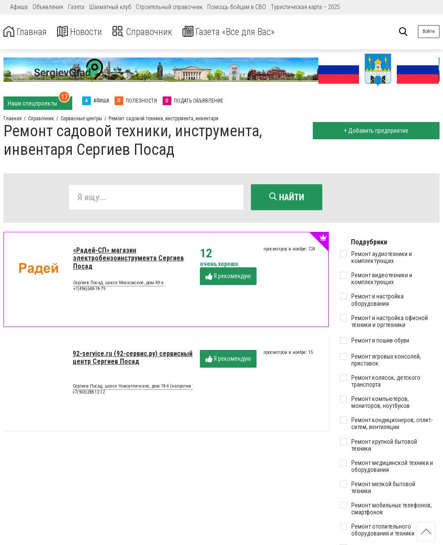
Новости (85, 32)
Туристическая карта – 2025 (305, 6)
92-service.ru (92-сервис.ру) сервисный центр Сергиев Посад (133, 359)
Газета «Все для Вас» (246, 32)
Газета (76, 6)
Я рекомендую (228, 278)
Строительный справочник (169, 6)
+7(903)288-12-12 (89, 393)
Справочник (153, 32)
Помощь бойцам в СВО (236, 6)
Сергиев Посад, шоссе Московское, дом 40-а (118, 284)
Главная (27, 32)
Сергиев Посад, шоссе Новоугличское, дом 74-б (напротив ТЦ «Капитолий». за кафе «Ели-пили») (172, 388)
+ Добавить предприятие (374, 130)
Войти (429, 31)
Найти (286, 197)
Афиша (19, 6)
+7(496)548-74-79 (89, 290)
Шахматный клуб (110, 6)
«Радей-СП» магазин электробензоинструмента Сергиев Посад (128, 259)
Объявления (47, 6)
